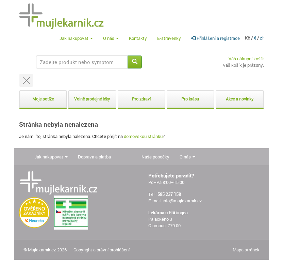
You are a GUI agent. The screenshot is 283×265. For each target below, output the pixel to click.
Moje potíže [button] (43, 99)
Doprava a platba (94, 157)
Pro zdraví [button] (141, 99)
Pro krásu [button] (190, 99)
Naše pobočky (155, 157)
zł (262, 38)
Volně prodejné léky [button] (92, 99)
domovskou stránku (143, 136)
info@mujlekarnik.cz (182, 201)
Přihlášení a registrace (215, 38)
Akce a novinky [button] (239, 99)
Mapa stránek (246, 250)
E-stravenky (169, 38)
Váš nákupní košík (246, 59)
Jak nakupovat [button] (76, 38)
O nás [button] (111, 38)
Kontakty (138, 38)
